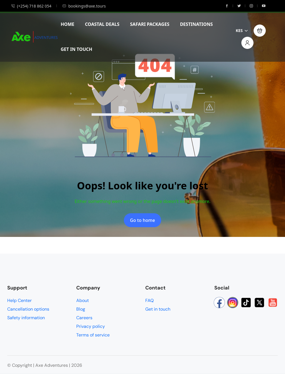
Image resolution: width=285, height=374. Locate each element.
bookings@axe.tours (83, 6)
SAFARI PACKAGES (149, 24)
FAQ (149, 300)
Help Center (19, 300)
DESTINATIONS (196, 24)
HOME (67, 24)
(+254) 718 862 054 (31, 6)
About (82, 300)
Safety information (26, 318)
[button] (260, 30)
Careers (84, 318)
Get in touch (157, 309)
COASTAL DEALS (102, 24)
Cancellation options (28, 309)
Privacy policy (90, 326)
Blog (80, 309)
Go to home (142, 220)
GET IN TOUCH (76, 49)
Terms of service (93, 335)
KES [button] (242, 30)
